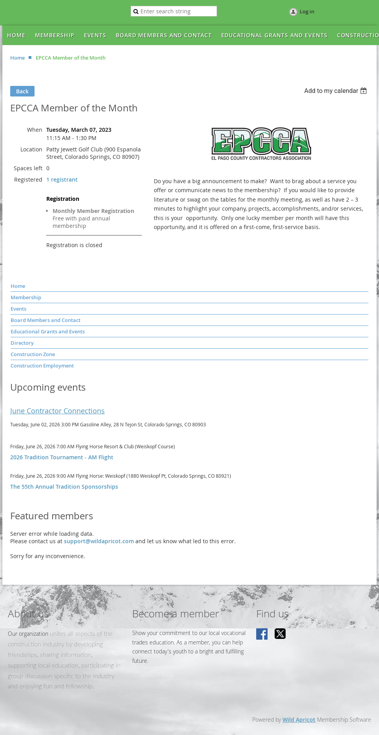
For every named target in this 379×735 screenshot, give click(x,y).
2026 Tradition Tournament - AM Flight (61, 457)
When (34, 129)
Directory (22, 342)
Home (17, 57)
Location (31, 149)
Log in (307, 11)
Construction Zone (33, 354)
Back (22, 91)
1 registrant (62, 179)
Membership (26, 297)
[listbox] (336, 91)
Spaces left (28, 168)
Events (18, 308)
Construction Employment (42, 365)
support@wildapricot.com (99, 541)
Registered (28, 179)
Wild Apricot (298, 719)
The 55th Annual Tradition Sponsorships (64, 486)
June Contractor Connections (57, 410)
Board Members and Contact (45, 320)
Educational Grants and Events (48, 331)
